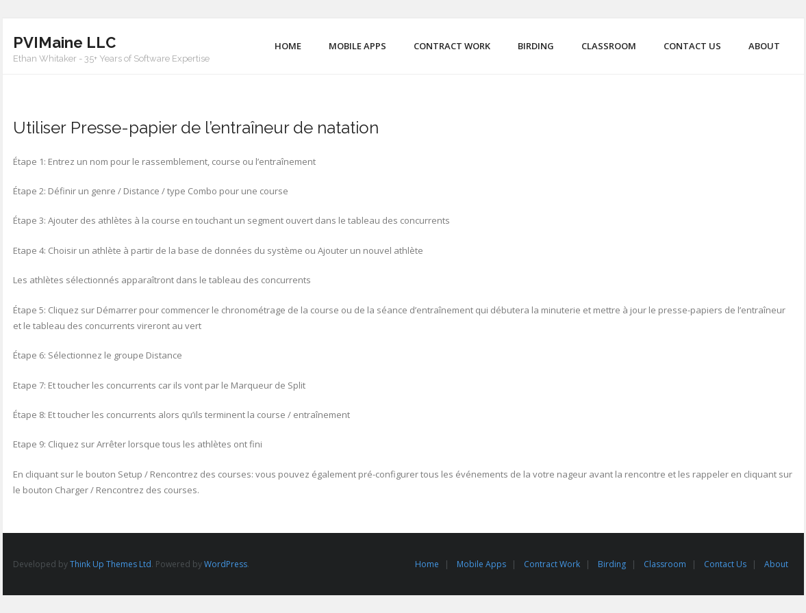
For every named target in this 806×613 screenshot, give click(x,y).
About (776, 564)
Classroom (665, 564)
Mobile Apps (481, 564)
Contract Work (552, 564)
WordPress (225, 564)
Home (427, 564)
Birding (612, 564)
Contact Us (725, 564)
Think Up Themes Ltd (110, 564)
